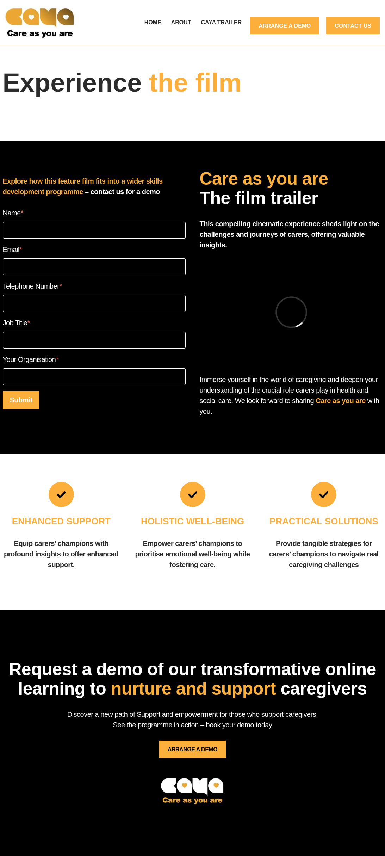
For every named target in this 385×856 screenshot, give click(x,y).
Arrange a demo (285, 26)
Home (152, 22)
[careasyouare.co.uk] (42, 22)
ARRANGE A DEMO (192, 749)
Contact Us (353, 26)
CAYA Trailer (221, 22)
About (181, 22)
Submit (21, 400)
